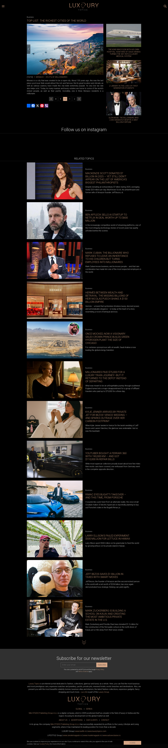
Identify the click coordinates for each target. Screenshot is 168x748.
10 (65, 99)
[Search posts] (165, 6)
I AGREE (132, 743)
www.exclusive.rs (112, 735)
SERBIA (89, 709)
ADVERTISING (77, 720)
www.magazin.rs (72, 735)
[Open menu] (3, 7)
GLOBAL (79, 709)
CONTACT (105, 720)
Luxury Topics (34, 684)
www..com (97, 731)
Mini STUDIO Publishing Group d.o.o (43, 713)
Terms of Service (83, 671)
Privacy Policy (100, 669)
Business (30, 17)
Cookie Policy (44, 744)
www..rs (80, 731)
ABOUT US (63, 720)
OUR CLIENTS (92, 720)
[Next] (101, 49)
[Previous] (28, 49)
